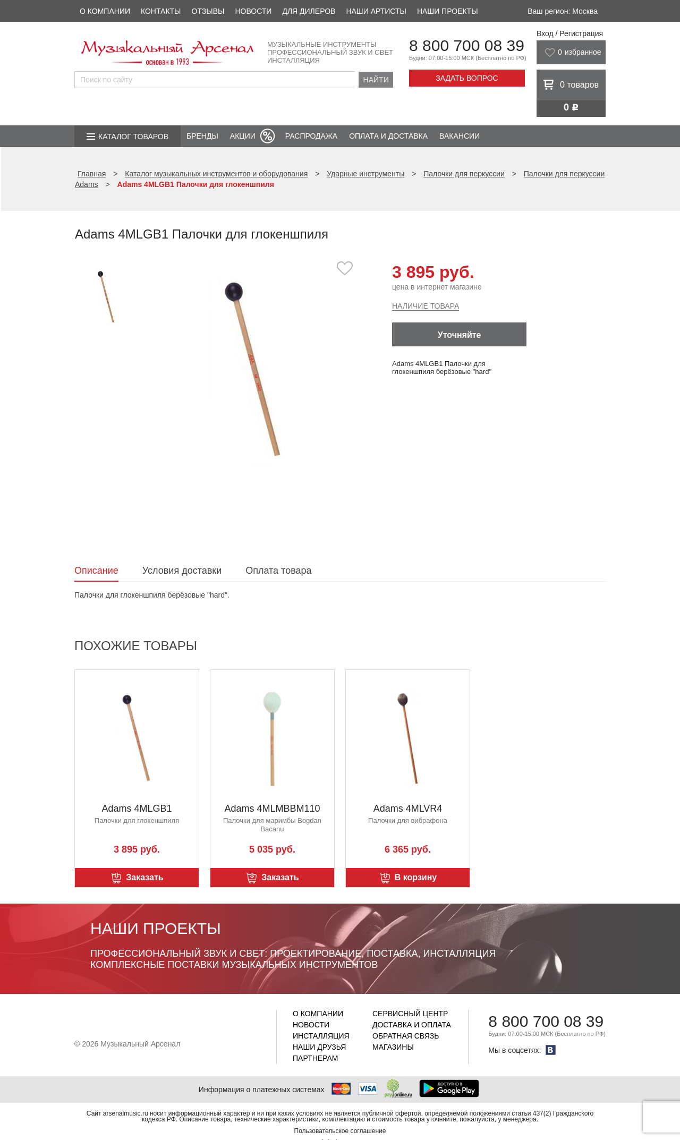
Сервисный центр (410, 1013)
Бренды (202, 136)
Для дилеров (308, 11)
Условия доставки (182, 570)
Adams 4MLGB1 (136, 808)
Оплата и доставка (388, 136)
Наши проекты (447, 11)
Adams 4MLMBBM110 (272, 808)
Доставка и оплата (411, 1024)
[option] (253, 369)
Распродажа (311, 136)
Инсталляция (321, 1036)
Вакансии (459, 136)
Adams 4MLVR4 (408, 808)
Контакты (161, 11)
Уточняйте (459, 334)
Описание (96, 570)
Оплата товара (278, 570)
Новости (253, 11)
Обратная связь (405, 1036)
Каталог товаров (133, 136)
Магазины (393, 1047)
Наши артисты (376, 11)
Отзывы (208, 11)
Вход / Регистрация (570, 33)
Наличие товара (425, 306)
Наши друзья (319, 1047)
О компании (105, 11)
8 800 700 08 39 (466, 45)
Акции (243, 136)
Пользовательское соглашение (340, 1131)
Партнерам (315, 1058)
